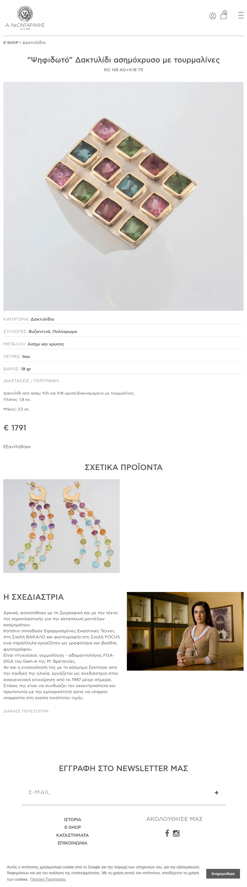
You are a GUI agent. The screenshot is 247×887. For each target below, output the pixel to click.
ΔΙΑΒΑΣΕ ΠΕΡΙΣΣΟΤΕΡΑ (26, 711)
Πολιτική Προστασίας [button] (48, 879)
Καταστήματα (72, 835)
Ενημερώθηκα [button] (223, 874)
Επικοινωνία (72, 843)
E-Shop (72, 827)
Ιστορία (72, 820)
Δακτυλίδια (34, 43)
